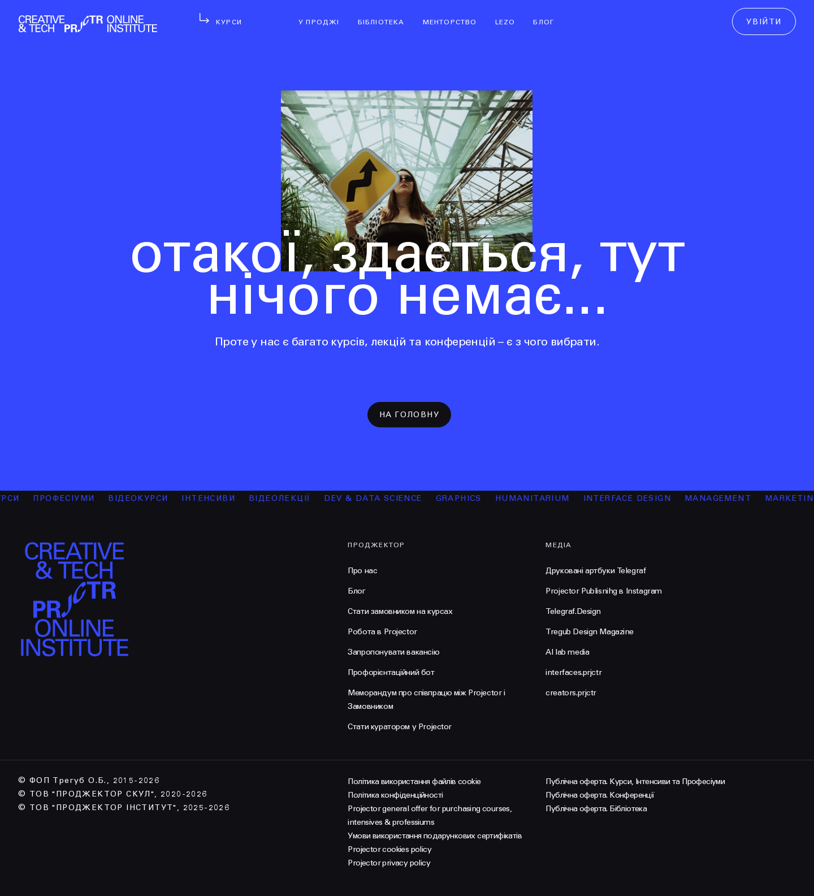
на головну (409, 414)
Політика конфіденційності (395, 795)
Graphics (462, 498)
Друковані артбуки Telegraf (595, 570)
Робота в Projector (382, 632)
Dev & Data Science (377, 498)
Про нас (362, 570)
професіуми (67, 498)
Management (722, 498)
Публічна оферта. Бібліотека (596, 808)
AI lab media (567, 652)
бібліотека (386, 14)
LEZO (510, 14)
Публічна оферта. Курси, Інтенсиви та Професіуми (635, 781)
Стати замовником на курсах (400, 611)
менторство (454, 14)
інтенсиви (212, 498)
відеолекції (283, 498)
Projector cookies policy (389, 849)
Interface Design (630, 498)
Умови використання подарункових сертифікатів (435, 836)
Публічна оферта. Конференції (599, 795)
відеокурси (142, 498)
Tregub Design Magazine (589, 632)
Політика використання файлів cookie (414, 781)
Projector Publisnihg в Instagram (603, 591)
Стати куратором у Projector (400, 726)
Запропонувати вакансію (393, 652)
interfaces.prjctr (573, 672)
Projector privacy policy (389, 863)
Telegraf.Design (573, 611)
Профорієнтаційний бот (391, 672)
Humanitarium (536, 498)
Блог (548, 14)
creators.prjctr (570, 693)
